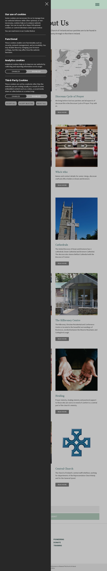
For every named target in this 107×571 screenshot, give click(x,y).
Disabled (36, 71)
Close (47, 3)
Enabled (16, 71)
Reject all (41, 104)
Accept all (10, 104)
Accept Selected (26, 104)
